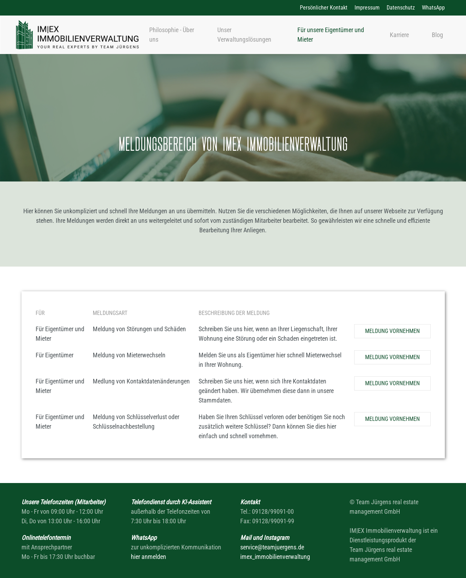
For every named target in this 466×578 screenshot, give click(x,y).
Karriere (399, 34)
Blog (437, 34)
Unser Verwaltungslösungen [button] (244, 34)
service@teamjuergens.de (272, 547)
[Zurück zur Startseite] (77, 34)
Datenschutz (401, 7)
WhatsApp (433, 7)
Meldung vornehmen (392, 331)
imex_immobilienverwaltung (275, 556)
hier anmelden (148, 556)
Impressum (367, 7)
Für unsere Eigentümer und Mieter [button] (330, 34)
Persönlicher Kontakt (323, 7)
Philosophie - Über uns (171, 34)
